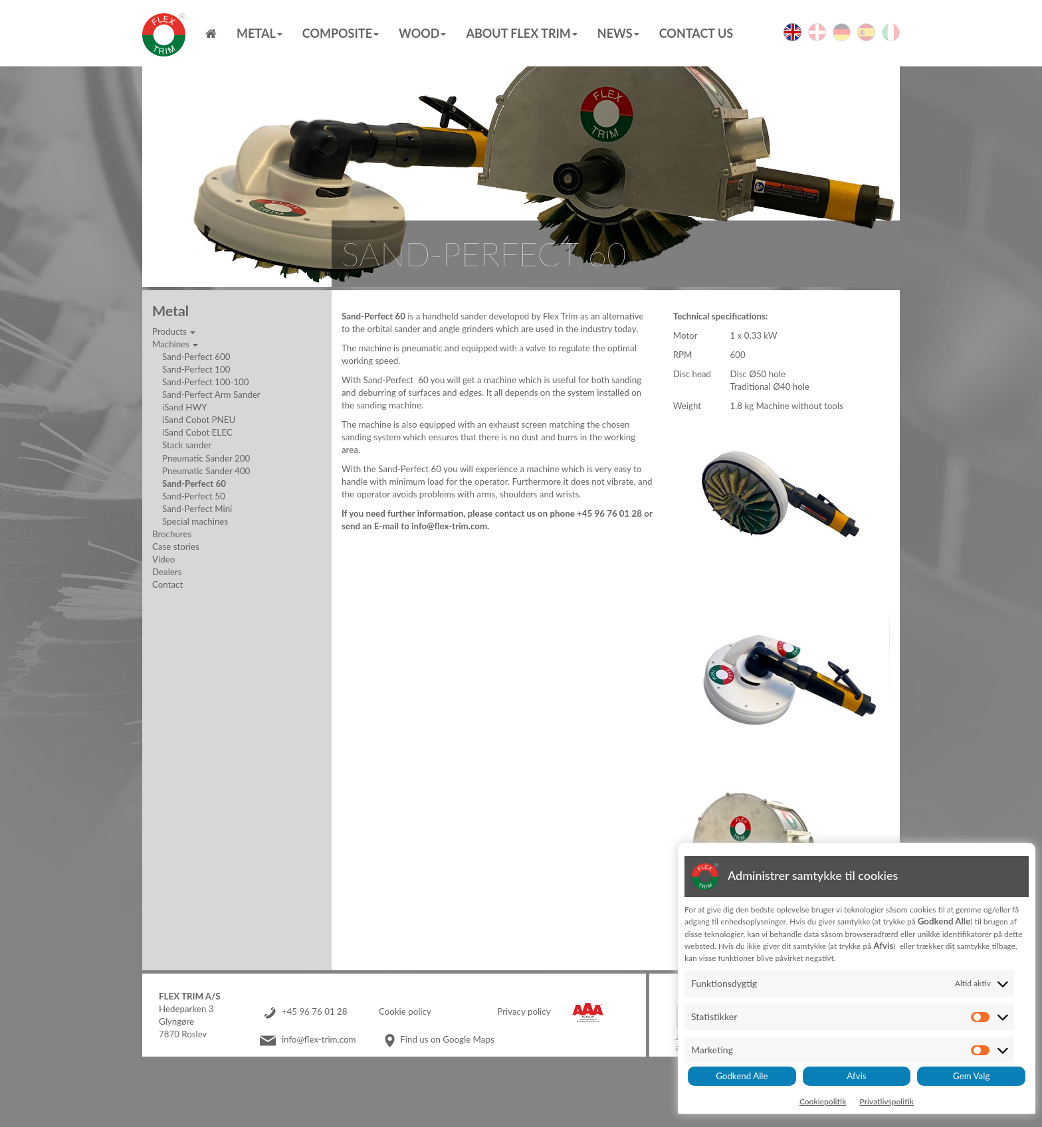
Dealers (166, 571)
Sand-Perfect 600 (196, 356)
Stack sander (186, 445)
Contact (167, 584)
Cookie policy (405, 1011)
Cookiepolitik (823, 1101)
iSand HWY (184, 407)
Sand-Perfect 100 (196, 369)
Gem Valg (971, 1076)
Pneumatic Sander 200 (206, 458)
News (618, 33)
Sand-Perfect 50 (193, 496)
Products (173, 331)
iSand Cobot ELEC (197, 432)
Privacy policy (523, 1011)
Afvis (856, 1076)
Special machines (195, 521)
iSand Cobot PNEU (198, 419)
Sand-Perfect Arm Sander (211, 394)
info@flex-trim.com (319, 1039)
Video (163, 559)
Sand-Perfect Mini (197, 508)
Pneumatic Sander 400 (206, 471)
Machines (175, 344)
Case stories (175, 546)
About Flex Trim (521, 33)
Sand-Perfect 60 (194, 483)
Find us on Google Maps (447, 1039)
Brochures (171, 534)
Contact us (696, 33)
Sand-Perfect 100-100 (205, 382)
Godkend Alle (742, 1076)
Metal (259, 33)
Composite (340, 33)
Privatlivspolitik (886, 1101)
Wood (422, 33)
